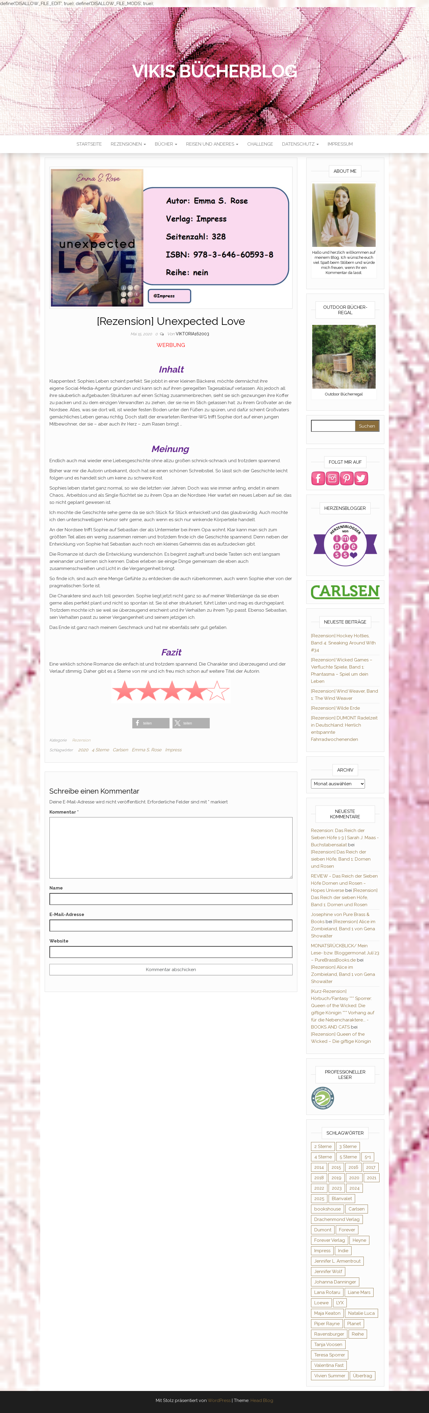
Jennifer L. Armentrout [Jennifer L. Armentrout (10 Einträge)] (337, 1261)
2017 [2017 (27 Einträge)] (370, 1167)
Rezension (81, 740)
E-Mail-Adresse (66, 914)
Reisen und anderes (212, 144)
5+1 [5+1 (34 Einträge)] (368, 1157)
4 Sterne (100, 750)
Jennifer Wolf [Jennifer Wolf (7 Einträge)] (328, 1271)
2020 (83, 750)
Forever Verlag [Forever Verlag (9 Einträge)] (329, 1240)
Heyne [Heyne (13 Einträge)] (359, 1240)
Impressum (340, 144)
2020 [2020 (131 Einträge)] (354, 1177)
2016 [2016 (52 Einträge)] (353, 1167)
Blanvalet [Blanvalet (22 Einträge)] (342, 1198)
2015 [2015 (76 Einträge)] (336, 1167)
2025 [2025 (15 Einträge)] (319, 1198)
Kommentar (64, 812)
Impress (173, 750)
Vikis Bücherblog (214, 71)
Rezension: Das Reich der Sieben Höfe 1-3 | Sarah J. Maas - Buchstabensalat (345, 838)
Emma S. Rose (146, 750)
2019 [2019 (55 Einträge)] (336, 1177)
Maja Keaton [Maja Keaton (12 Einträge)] (327, 1313)
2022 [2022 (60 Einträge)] (319, 1188)
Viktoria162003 (192, 333)
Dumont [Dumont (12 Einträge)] (322, 1230)
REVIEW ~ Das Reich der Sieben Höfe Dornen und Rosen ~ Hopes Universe (344, 883)
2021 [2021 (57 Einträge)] (371, 1177)
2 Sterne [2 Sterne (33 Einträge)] (323, 1146)
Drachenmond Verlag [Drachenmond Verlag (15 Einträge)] (337, 1219)
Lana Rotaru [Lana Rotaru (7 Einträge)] (327, 1292)
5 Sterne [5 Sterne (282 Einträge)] (348, 1157)
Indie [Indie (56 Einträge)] (343, 1250)
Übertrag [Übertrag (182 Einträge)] (362, 1375)
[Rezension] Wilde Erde (335, 708)
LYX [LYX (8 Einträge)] (339, 1302)
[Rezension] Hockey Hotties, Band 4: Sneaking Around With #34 (343, 643)
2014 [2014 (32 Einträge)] (319, 1167)
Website (59, 941)
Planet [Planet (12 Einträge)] (354, 1323)
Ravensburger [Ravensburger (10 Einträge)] (329, 1334)
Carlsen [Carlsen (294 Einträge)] (357, 1209)
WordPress (219, 1400)
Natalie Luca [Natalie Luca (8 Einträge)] (361, 1313)
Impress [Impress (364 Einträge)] (322, 1250)
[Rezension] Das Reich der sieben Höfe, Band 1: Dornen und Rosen (341, 859)
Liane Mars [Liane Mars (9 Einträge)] (359, 1292)
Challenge (260, 144)
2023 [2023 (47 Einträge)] (337, 1188)
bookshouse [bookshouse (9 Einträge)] (327, 1209)
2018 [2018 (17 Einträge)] (319, 1177)
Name (56, 888)
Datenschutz (300, 144)
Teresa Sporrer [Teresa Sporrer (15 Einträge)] (329, 1355)
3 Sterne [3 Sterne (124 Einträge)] (348, 1146)
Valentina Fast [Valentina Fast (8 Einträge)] (328, 1365)
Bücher (166, 144)
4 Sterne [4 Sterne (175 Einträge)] (323, 1157)
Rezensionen (128, 144)
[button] (151, 723)
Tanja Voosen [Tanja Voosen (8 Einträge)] (328, 1344)
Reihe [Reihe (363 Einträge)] (358, 1334)
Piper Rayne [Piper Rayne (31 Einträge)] (327, 1323)
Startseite (89, 144)
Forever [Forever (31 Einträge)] (347, 1230)
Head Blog (262, 1400)
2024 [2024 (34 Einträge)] (354, 1188)
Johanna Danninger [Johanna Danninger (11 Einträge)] (335, 1282)
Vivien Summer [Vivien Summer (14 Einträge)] (329, 1375)
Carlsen (120, 750)
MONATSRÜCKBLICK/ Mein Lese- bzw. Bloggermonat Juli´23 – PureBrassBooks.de (345, 953)
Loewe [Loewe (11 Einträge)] (321, 1302)
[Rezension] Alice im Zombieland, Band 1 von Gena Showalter (343, 929)
